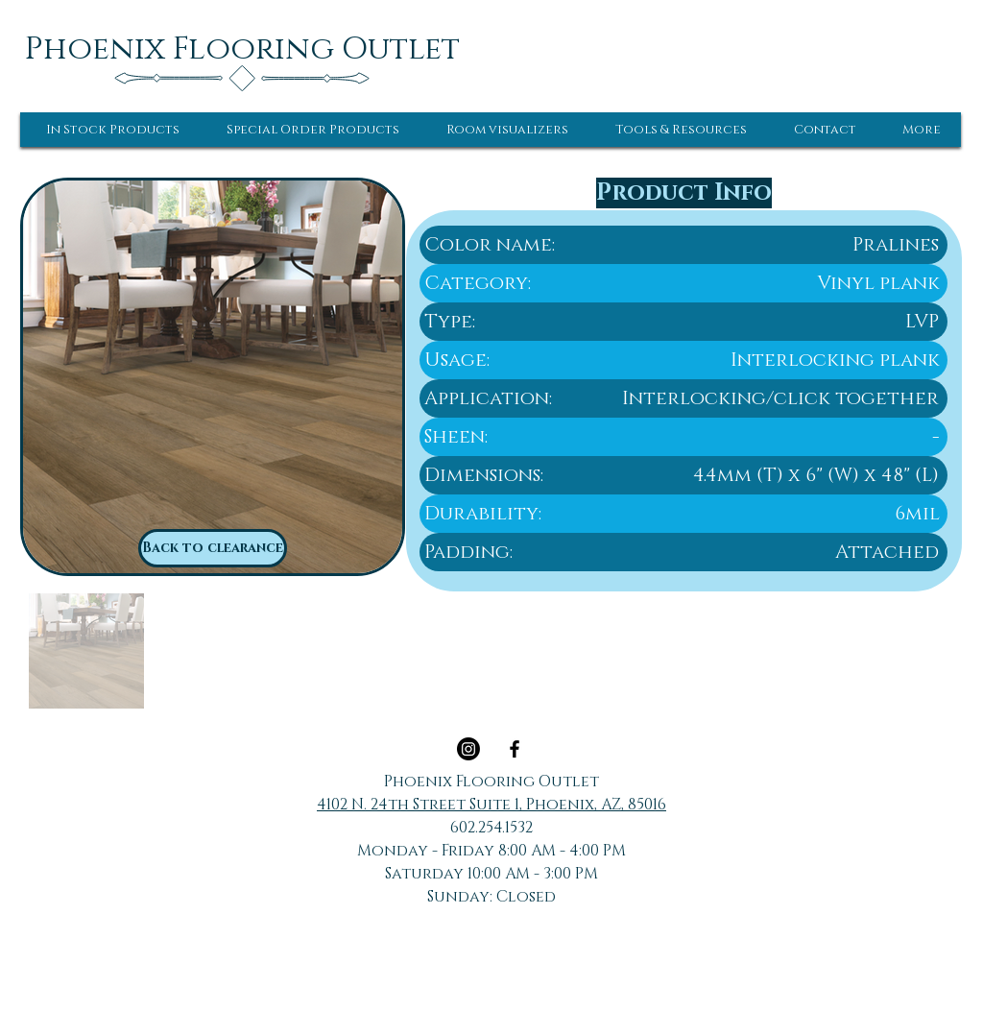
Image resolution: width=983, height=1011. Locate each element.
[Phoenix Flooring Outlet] (242, 49)
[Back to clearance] (212, 548)
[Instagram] (468, 748)
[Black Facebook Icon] (514, 748)
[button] (113, 129)
